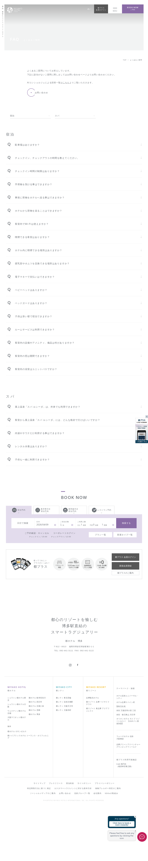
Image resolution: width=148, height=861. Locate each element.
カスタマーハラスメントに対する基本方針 (73, 843)
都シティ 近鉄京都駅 (64, 757)
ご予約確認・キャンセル (37, 533)
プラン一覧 (100, 535)
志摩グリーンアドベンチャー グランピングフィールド (128, 800)
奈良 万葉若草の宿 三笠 (126, 765)
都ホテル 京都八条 (36, 761)
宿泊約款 (70, 838)
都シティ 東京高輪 (63, 753)
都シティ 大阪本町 (63, 765)
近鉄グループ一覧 (82, 848)
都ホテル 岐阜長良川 (37, 753)
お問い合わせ (65, 848)
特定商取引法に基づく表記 (39, 843)
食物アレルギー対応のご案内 (108, 843)
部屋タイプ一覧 (125, 535)
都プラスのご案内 (125, 573)
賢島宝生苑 (121, 761)
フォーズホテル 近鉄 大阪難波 (125, 792)
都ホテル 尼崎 (34, 765)
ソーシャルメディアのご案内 (43, 848)
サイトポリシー (84, 838)
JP (89, 9)
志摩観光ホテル (92, 753)
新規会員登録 (125, 566)
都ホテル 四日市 (35, 757)
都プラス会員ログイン (101, 9)
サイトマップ (39, 838)
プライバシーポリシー (105, 838)
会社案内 (97, 848)
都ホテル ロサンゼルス (17, 786)
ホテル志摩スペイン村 (125, 757)
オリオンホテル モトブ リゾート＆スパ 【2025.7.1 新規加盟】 (128, 776)
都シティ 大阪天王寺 (64, 761)
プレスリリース (56, 838)
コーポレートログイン (64, 533)
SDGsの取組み (111, 848)
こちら (66, 82)
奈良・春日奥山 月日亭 (125, 769)
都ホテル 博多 (34, 769)
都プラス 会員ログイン (125, 557)
